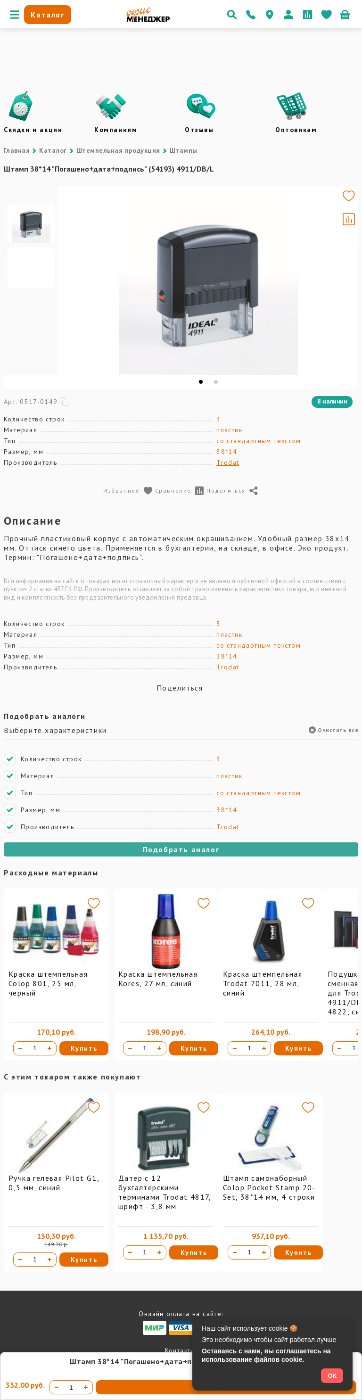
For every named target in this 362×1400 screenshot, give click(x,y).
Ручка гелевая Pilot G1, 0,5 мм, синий (53, 1182)
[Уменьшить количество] (20, 1048)
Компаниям (115, 129)
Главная (17, 150)
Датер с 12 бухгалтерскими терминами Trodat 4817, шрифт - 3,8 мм (164, 1192)
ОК (332, 1375)
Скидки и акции (33, 129)
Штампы (183, 150)
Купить (84, 1048)
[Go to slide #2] (31, 302)
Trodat (227, 462)
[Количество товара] (35, 1048)
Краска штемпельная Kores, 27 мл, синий (157, 978)
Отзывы (199, 129)
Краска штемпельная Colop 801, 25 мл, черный (48, 983)
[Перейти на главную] (148, 20)
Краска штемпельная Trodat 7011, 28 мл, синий (262, 983)
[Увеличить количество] (49, 1048)
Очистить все (333, 729)
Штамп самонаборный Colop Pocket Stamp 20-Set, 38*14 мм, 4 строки (269, 1187)
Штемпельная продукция (118, 150)
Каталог (52, 150)
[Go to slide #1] (31, 258)
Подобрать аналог (181, 849)
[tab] (200, 382)
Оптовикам (296, 129)
